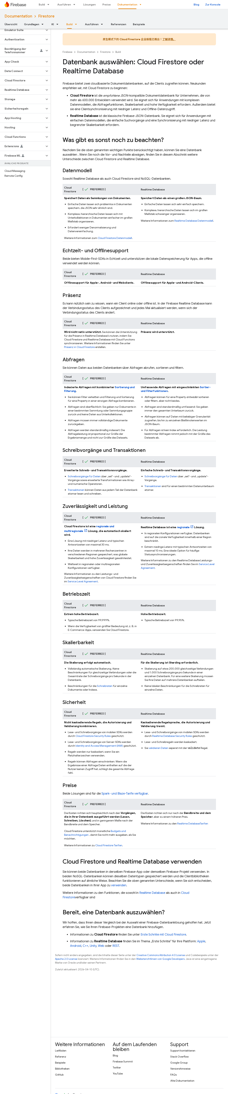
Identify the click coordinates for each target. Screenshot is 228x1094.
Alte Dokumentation (182, 1080)
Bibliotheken (62, 1068)
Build (42, 4)
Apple (201, 941)
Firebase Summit (123, 1061)
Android (75, 946)
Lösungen (89, 4)
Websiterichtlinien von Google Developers (160, 959)
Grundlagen (31, 24)
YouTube (118, 1073)
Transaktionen (76, 490)
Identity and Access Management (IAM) (99, 745)
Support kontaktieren (182, 1050)
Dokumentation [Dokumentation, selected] (127, 4)
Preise (106, 4)
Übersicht (11, 24)
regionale (183, 527)
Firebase (67, 52)
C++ (85, 946)
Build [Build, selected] (69, 24)
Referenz (60, 1056)
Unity (93, 946)
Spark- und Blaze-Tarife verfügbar (125, 793)
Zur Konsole (212, 4)
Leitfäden (60, 1050)
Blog (196, 4)
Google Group (179, 1062)
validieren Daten (158, 748)
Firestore (46, 16)
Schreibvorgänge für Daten (84, 476)
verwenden (118, 885)
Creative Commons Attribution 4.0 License (160, 955)
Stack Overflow (179, 1056)
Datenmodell (115, 238)
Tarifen (108, 845)
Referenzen (118, 24)
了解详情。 (169, 39)
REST (115, 946)
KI (53, 24)
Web (101, 946)
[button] (22, 30)
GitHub (59, 1074)
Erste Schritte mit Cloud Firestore (163, 934)
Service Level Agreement (83, 581)
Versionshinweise (180, 1068)
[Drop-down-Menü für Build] (49, 4)
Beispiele (139, 24)
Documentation (18, 16)
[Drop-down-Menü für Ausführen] (75, 4)
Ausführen (64, 4)
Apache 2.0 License (66, 959)
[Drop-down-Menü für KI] (58, 24)
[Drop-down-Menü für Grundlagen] (43, 24)
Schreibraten (104, 686)
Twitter (117, 1067)
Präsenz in (79, 347)
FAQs (173, 1074)
